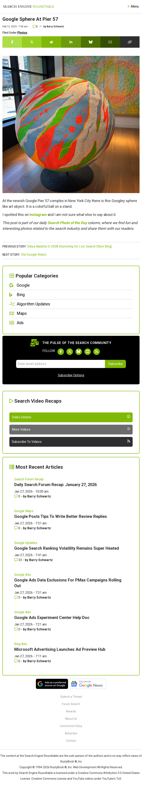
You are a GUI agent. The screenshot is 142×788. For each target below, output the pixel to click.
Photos (22, 32)
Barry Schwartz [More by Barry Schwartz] (39, 496)
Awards (71, 711)
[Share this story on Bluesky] (90, 42)
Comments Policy (71, 726)
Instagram (38, 214)
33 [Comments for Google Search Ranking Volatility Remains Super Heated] (18, 560)
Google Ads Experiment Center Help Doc (51, 617)
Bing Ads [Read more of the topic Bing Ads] (20, 644)
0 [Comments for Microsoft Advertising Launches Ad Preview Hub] (17, 661)
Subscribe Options (71, 375)
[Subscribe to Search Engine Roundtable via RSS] (96, 351)
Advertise (71, 733)
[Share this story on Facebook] (12, 42)
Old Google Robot (33, 254)
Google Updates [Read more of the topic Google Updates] (25, 543)
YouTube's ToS (111, 778)
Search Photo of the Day (67, 223)
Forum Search (71, 704)
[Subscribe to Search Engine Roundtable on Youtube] (87, 351)
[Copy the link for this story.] (130, 42)
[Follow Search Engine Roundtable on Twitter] (69, 351)
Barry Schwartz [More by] (55, 26)
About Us (71, 718)
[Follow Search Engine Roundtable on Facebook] (60, 351)
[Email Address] (60, 364)
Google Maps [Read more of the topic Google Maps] (23, 511)
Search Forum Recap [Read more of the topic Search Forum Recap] (29, 479)
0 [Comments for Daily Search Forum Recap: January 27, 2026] (17, 496)
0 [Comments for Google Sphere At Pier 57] (35, 26)
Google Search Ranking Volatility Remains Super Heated (66, 548)
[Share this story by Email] (110, 42)
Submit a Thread (71, 696)
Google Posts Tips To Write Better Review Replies (60, 516)
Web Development (85, 767)
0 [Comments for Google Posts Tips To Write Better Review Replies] (17, 528)
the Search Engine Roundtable (39, 755)
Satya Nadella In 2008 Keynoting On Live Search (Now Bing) (69, 246)
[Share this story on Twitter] (32, 42)
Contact (71, 740)
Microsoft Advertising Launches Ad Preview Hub (59, 649)
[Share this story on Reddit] (51, 42)
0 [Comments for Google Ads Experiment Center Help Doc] (17, 629)
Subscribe (115, 364)
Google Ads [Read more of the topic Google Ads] (22, 575)
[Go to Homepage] (28, 6)
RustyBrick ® (58, 767)
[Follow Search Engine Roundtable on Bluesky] (78, 351)
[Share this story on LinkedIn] (71, 42)
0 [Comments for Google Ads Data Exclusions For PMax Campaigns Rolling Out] (17, 597)
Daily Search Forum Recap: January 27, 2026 (55, 484)
